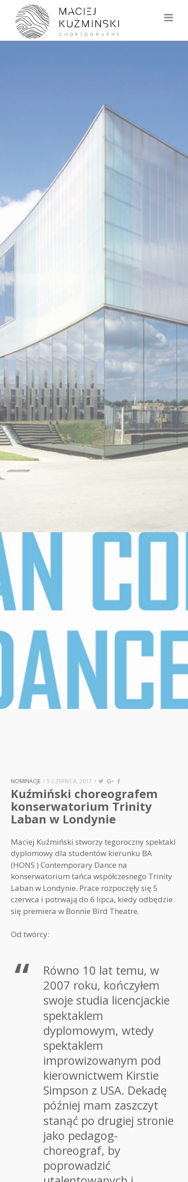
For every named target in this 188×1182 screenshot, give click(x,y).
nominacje (26, 781)
